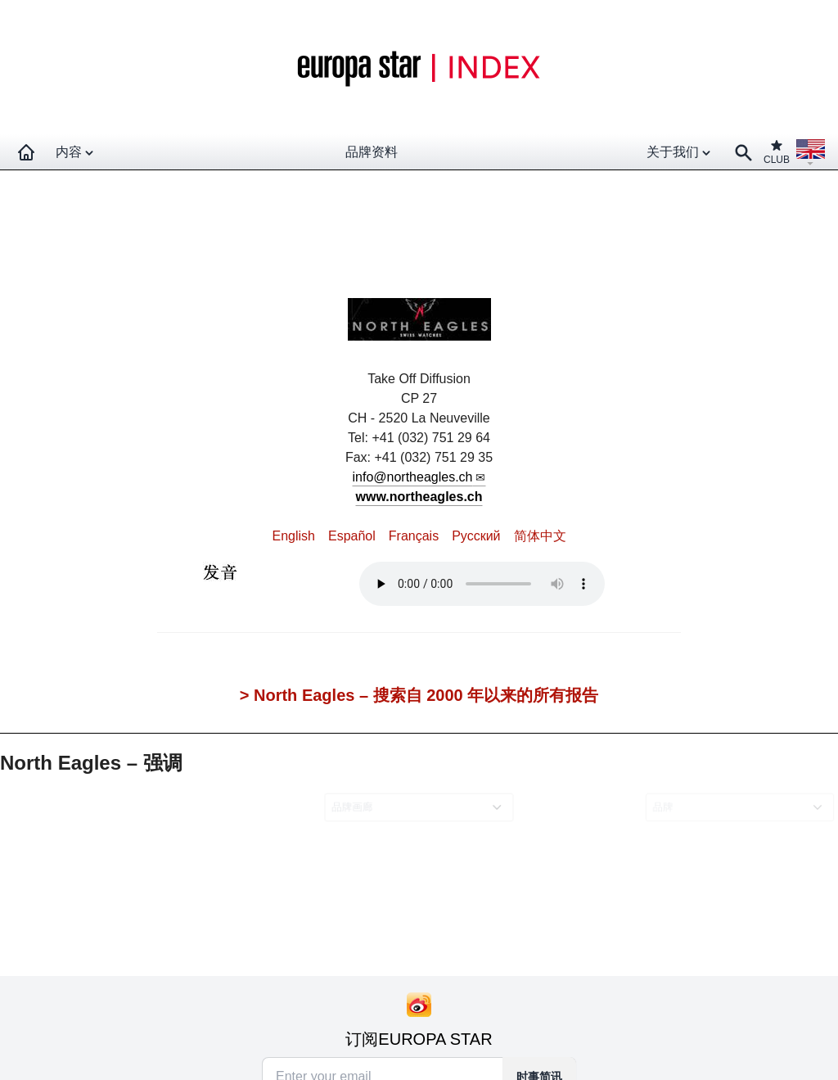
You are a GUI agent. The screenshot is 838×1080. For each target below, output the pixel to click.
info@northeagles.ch (413, 477)
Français (414, 536)
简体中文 (540, 536)
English (293, 536)
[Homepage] (26, 152)
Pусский (476, 536)
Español (352, 536)
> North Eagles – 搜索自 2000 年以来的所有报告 (419, 695)
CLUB (777, 151)
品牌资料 (371, 152)
